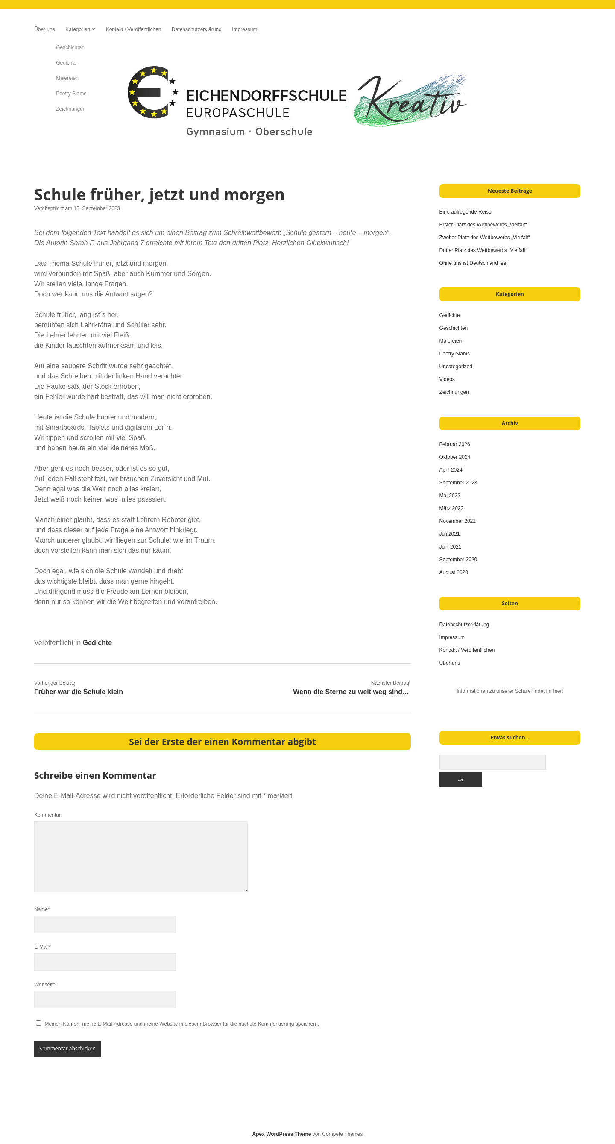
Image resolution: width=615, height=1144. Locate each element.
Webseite (45, 985)
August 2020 (453, 572)
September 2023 (458, 483)
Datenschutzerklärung (197, 29)
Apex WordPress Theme (281, 1134)
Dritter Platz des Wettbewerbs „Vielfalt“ (483, 250)
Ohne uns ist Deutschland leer (474, 263)
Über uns (44, 29)
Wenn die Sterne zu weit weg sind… (351, 691)
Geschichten (453, 328)
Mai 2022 (449, 496)
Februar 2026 (454, 444)
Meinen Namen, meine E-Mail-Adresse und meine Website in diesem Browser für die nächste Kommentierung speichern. (181, 1024)
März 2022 (451, 508)
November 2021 (457, 521)
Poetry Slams (454, 354)
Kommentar (47, 815)
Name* (42, 909)
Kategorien (77, 29)
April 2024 (451, 470)
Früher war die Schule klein (78, 691)
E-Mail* (42, 947)
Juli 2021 (449, 534)
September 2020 (458, 560)
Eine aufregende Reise (467, 212)
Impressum (244, 29)
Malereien (450, 341)
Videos (447, 379)
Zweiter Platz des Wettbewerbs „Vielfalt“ (484, 238)
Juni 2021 (450, 547)
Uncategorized (455, 367)
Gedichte (97, 642)
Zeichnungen (454, 392)
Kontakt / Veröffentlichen (133, 29)
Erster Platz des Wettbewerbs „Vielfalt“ (483, 225)
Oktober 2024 (455, 457)
